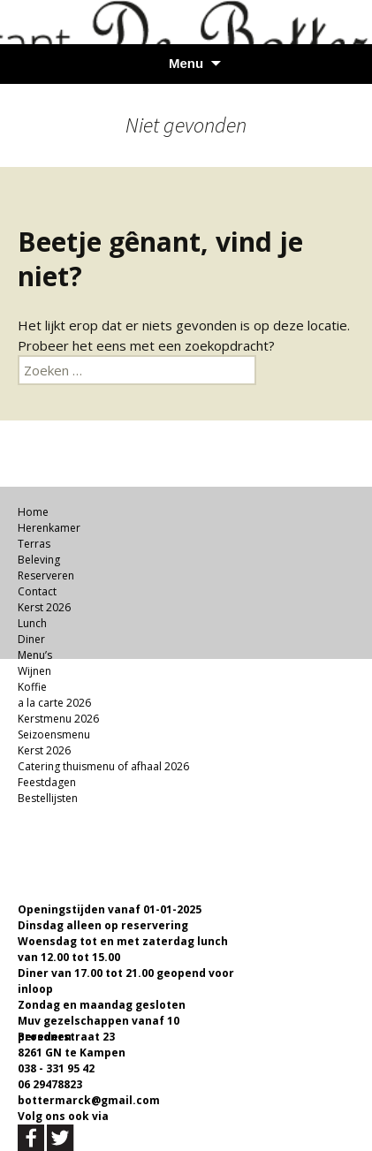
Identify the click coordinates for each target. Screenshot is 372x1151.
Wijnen (34, 670)
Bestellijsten (48, 798)
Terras (34, 543)
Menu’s (35, 655)
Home (33, 511)
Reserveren (46, 575)
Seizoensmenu (54, 734)
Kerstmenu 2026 (58, 718)
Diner (31, 639)
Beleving (39, 559)
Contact (37, 591)
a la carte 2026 (54, 702)
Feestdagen (47, 782)
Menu (186, 63)
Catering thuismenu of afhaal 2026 (103, 766)
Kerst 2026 (44, 607)
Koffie (32, 686)
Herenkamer (49, 527)
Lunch (32, 623)
